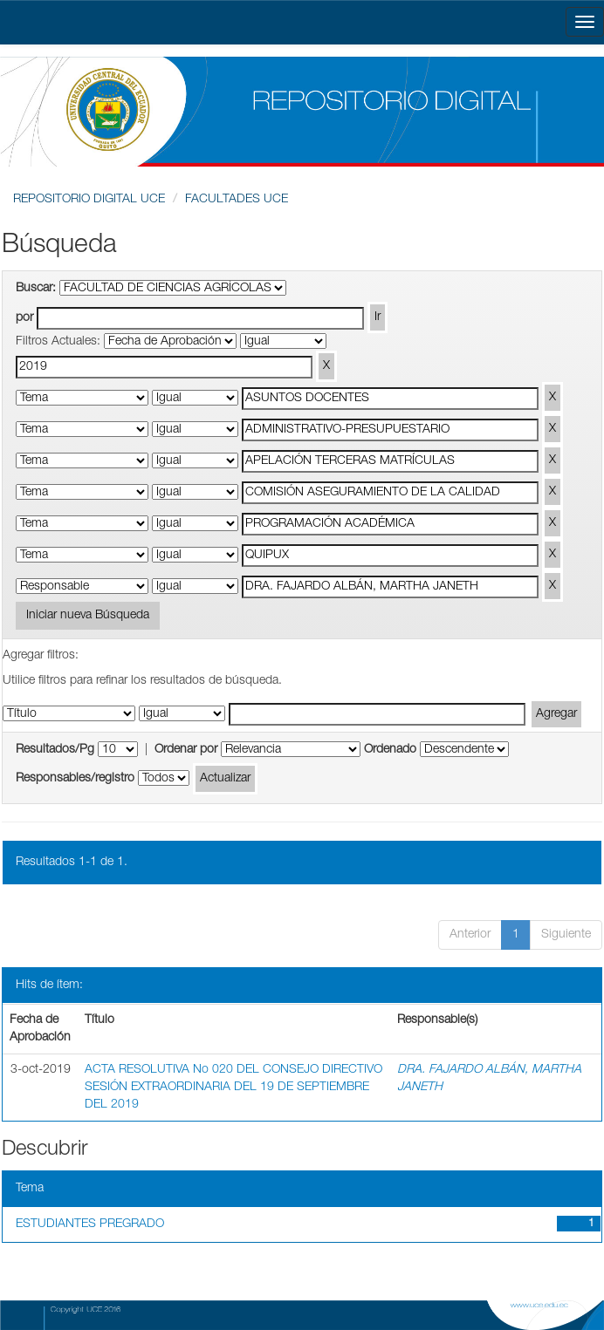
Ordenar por (185, 750)
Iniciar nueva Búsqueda (87, 616)
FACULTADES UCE (236, 200)
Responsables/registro (75, 779)
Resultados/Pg (55, 750)
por (24, 318)
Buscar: (36, 289)
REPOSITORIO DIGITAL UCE (89, 200)
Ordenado (390, 750)
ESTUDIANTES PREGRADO (90, 1224)
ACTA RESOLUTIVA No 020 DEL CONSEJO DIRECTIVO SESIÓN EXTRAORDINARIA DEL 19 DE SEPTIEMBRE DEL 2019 (233, 1087)
